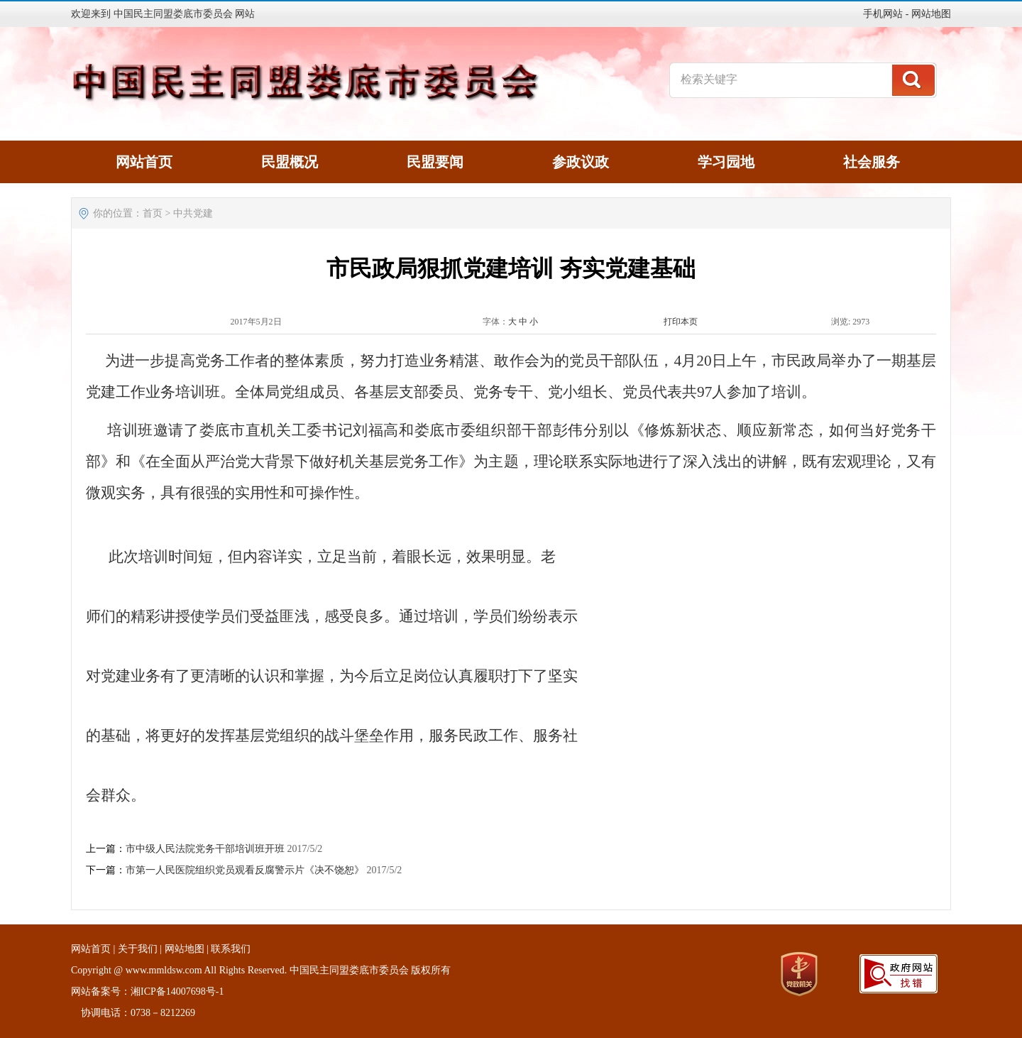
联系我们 (231, 949)
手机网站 (883, 14)
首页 (153, 213)
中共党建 (193, 213)
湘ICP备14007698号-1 (177, 991)
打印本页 (681, 322)
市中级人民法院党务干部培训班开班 (205, 848)
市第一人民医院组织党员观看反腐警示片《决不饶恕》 (245, 870)
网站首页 (91, 949)
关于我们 (138, 949)
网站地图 (931, 14)
